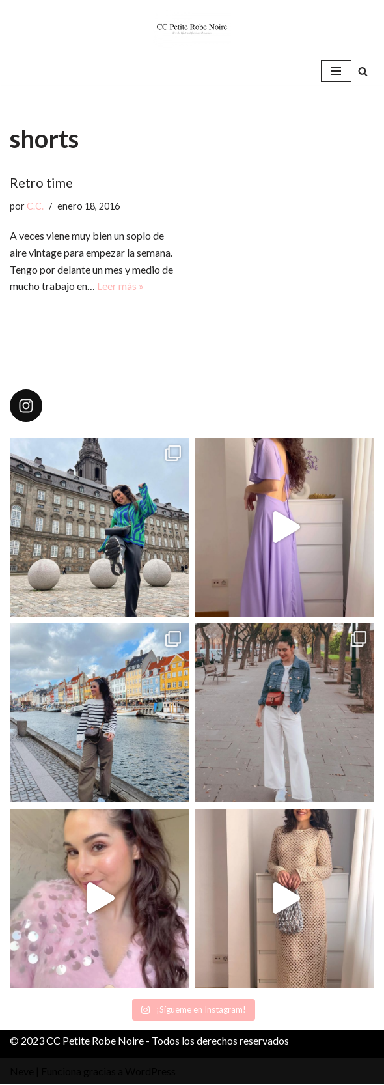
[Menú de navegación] (336, 71)
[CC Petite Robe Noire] (192, 28)
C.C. (35, 206)
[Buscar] (363, 71)
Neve (22, 1071)
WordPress (150, 1071)
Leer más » (120, 285)
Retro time (41, 182)
